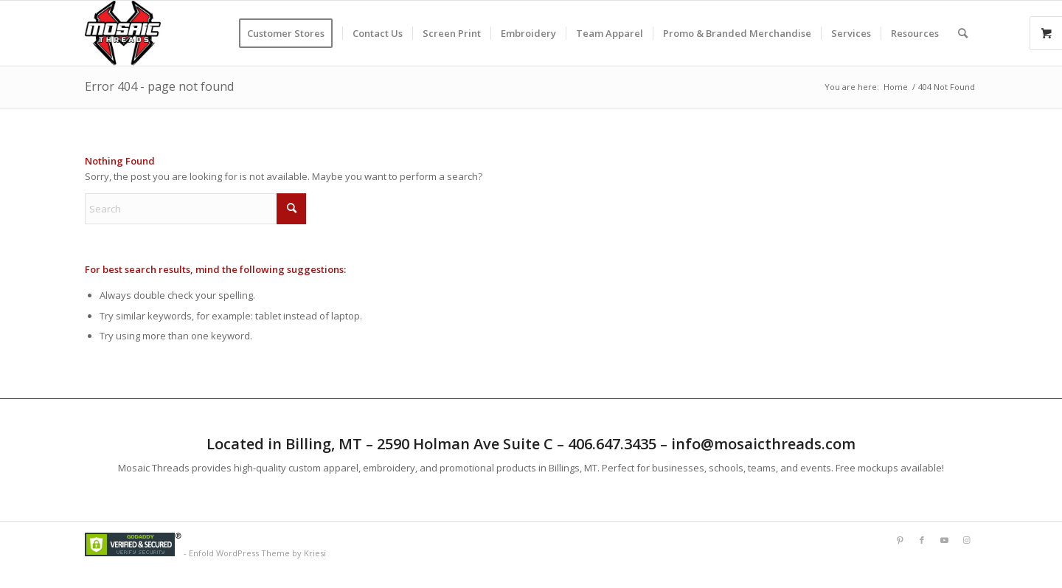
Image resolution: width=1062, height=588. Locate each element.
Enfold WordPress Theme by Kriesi (257, 552)
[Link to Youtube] (944, 540)
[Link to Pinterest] (900, 540)
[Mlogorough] (123, 33)
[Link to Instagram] (966, 540)
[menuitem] (290, 33)
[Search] (962, 33)
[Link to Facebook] (922, 540)
